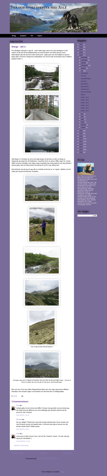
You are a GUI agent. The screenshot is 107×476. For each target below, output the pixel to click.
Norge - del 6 (85, 97)
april (82, 119)
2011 (81, 149)
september (84, 65)
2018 (81, 131)
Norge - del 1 (85, 110)
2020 (81, 52)
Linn (17, 405)
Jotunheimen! (85, 89)
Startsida (43, 453)
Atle (31, 35)
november (84, 60)
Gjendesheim (85, 86)
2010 (81, 152)
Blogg (14, 35)
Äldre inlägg (67, 453)
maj (82, 116)
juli (82, 71)
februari (83, 125)
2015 (81, 139)
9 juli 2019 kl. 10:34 (22, 415)
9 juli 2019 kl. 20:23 (22, 429)
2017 (81, 133)
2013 (81, 144)
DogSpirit (23, 35)
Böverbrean (84, 84)
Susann (19, 419)
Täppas (39, 35)
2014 (81, 141)
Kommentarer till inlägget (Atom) (47, 458)
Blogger (62, 472)
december (84, 57)
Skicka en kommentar (21, 445)
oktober (83, 63)
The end (83, 76)
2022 (81, 47)
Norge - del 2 (85, 108)
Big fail (83, 94)
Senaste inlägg (17, 453)
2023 (81, 44)
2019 (81, 55)
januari (83, 127)
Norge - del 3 (85, 105)
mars (83, 122)
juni (82, 114)
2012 (81, 147)
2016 (81, 136)
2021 (81, 49)
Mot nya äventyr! (86, 92)
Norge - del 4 (85, 102)
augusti (83, 68)
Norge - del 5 (85, 100)
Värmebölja (84, 73)
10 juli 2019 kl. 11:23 (23, 441)
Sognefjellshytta (86, 78)
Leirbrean (84, 81)
